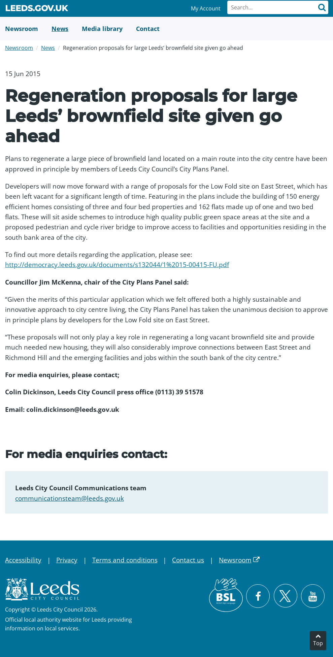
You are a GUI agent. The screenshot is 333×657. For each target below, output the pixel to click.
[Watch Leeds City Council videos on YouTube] (313, 596)
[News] (60, 28)
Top (318, 643)
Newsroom (19, 48)
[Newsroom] (21, 28)
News (48, 48)
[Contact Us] (148, 28)
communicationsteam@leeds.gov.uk (69, 498)
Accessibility (23, 560)
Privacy (66, 560)
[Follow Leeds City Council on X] (285, 596)
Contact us (188, 560)
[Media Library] (102, 28)
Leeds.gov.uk (36, 9)
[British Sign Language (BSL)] (226, 595)
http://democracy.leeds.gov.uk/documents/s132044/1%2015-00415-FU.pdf (117, 264)
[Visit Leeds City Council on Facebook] (258, 596)
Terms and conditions (125, 560)
